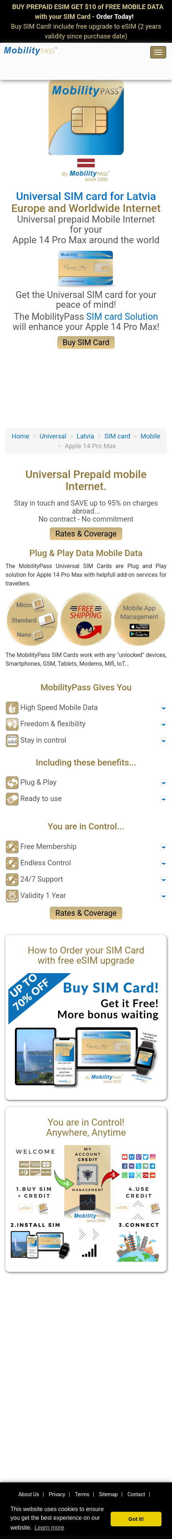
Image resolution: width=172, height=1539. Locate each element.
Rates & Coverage (85, 533)
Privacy (57, 1494)
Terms (82, 1494)
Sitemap (108, 1494)
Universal (53, 436)
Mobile (150, 436)
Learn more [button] (49, 1527)
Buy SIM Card (86, 342)
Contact (136, 1494)
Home (20, 436)
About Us (28, 1494)
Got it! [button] (136, 1519)
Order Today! (115, 16)
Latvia (85, 436)
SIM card (117, 436)
